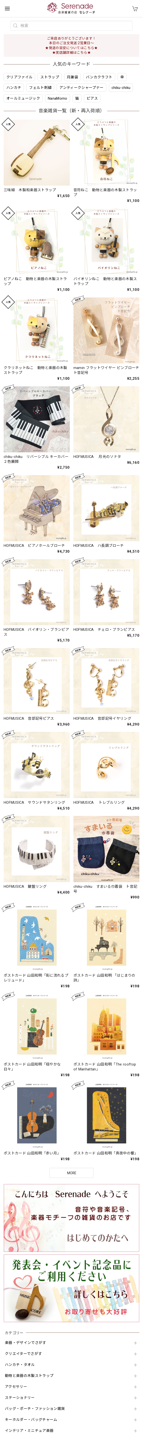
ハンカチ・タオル (20, 1365)
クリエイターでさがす (23, 1354)
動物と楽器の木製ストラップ (29, 1376)
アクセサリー (16, 1387)
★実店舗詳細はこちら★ (71, 52)
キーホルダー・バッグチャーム (31, 1420)
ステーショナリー (20, 1398)
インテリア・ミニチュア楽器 (29, 1431)
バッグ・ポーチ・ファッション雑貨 (35, 1409)
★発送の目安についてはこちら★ (71, 48)
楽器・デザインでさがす (25, 1343)
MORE (71, 1173)
